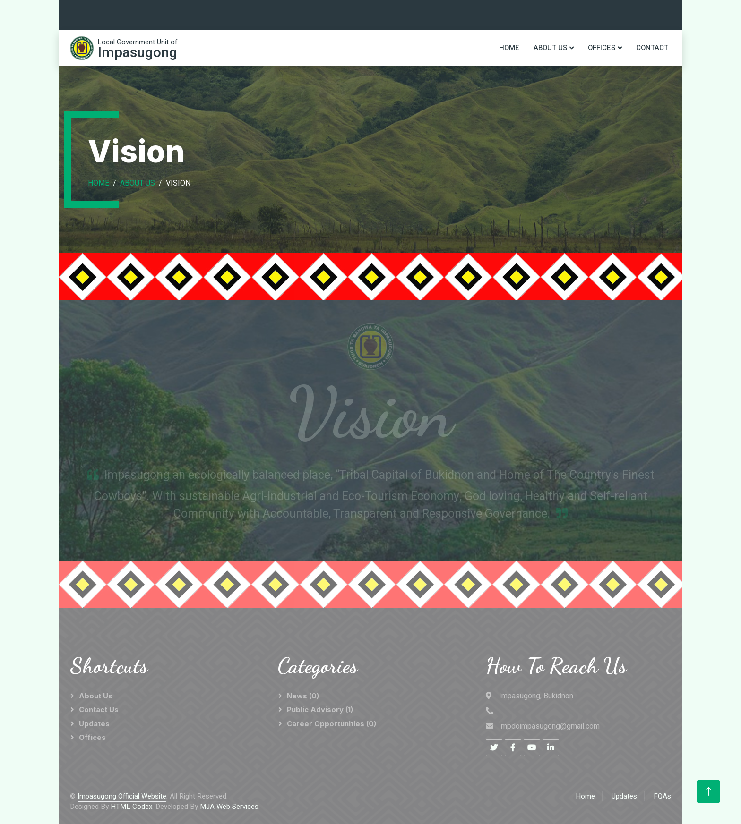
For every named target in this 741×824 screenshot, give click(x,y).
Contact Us (99, 709)
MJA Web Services (229, 806)
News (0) (303, 695)
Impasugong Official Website (122, 796)
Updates (94, 723)
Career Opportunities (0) (331, 723)
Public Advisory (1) (320, 709)
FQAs (662, 796)
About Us (550, 47)
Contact (652, 47)
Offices (601, 47)
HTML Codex (131, 806)
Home (509, 47)
